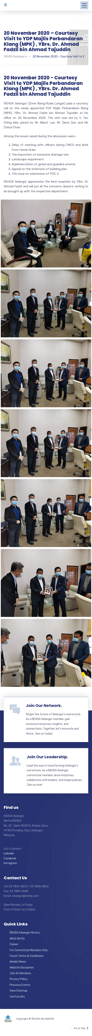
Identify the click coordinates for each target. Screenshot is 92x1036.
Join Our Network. (44, 705)
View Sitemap (18, 990)
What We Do (17, 938)
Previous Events (20, 985)
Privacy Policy (19, 979)
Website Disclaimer (22, 967)
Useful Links (17, 996)
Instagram (10, 863)
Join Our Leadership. (47, 757)
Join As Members (20, 973)
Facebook (10, 858)
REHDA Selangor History (25, 932)
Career (14, 944)
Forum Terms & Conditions (26, 956)
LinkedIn (9, 853)
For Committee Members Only (29, 950)
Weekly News (18, 961)
